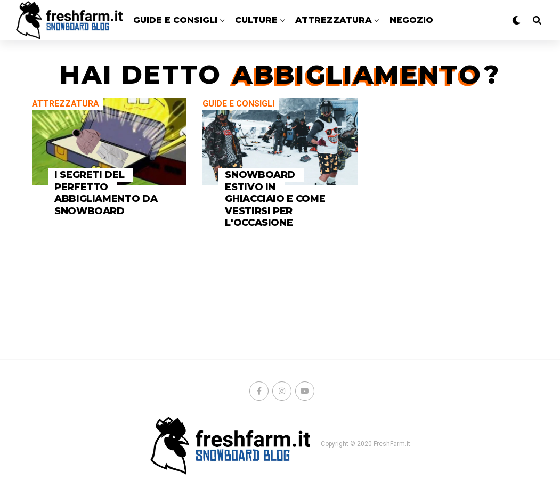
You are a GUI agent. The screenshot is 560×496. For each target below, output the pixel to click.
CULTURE (256, 20)
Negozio (411, 20)
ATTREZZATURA (333, 20)
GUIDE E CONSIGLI (175, 20)
